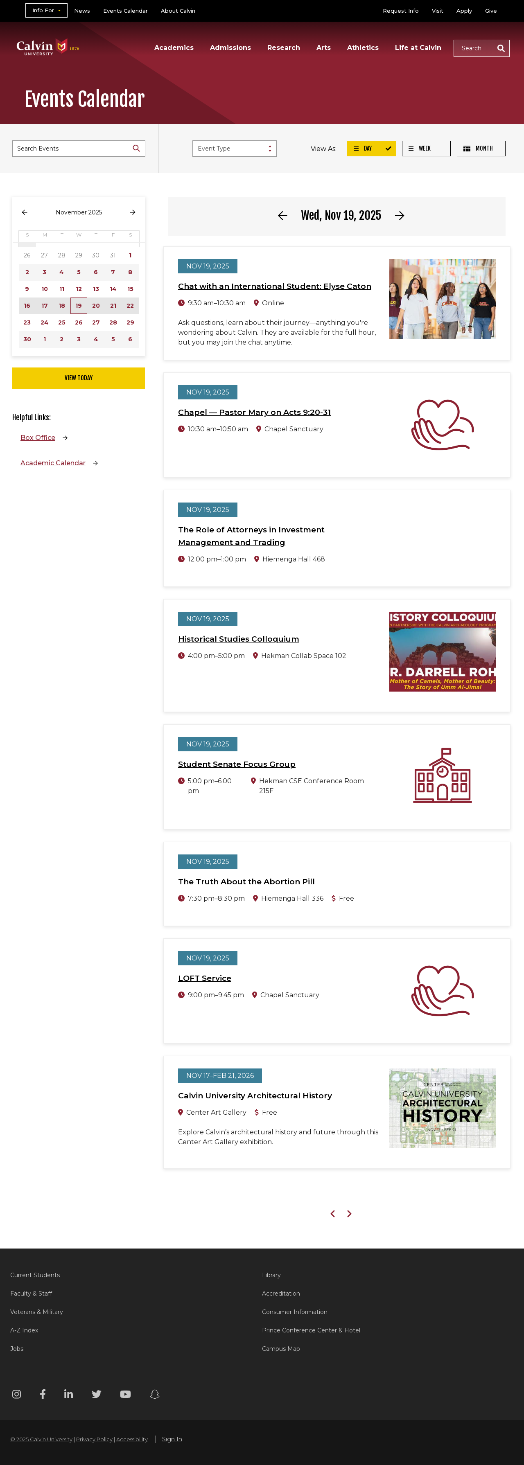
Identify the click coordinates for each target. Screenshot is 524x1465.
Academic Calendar (53, 463)
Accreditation (281, 1293)
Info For (43, 10)
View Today (79, 378)
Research (283, 48)
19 (78, 305)
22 (130, 305)
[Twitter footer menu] (97, 1396)
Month (478, 148)
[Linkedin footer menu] (68, 1396)
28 (113, 322)
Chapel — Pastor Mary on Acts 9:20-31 (254, 412)
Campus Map (281, 1348)
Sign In (172, 1439)
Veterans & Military (36, 1312)
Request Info (401, 10)
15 (130, 289)
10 (44, 289)
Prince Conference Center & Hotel (311, 1330)
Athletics (363, 48)
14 (113, 289)
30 (27, 339)
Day (363, 148)
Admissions (230, 48)
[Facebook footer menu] (43, 1396)
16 (27, 305)
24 (45, 322)
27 (96, 322)
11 (61, 289)
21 (113, 305)
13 (96, 289)
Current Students (35, 1275)
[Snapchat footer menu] (155, 1396)
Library (271, 1275)
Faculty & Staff (31, 1293)
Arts (323, 48)
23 (27, 322)
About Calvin (178, 10)
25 (62, 322)
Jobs (16, 1348)
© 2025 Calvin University (41, 1439)
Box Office (37, 438)
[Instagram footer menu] (16, 1396)
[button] (482, 48)
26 (79, 322)
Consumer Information (295, 1312)
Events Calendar (125, 10)
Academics (174, 48)
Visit (437, 10)
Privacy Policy (94, 1439)
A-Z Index (24, 1330)
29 (130, 322)
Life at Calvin (418, 48)
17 (44, 305)
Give (491, 10)
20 (96, 305)
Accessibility (132, 1439)
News (82, 10)
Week (420, 148)
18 (62, 305)
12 (79, 289)
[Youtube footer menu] (125, 1396)
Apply (464, 10)
